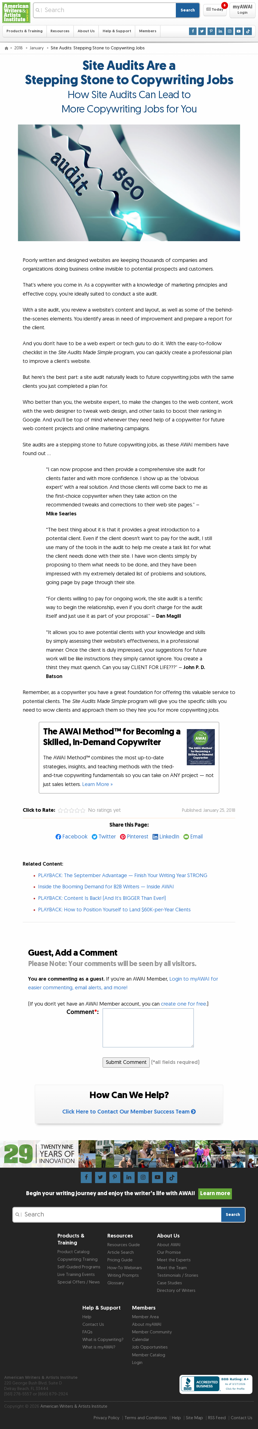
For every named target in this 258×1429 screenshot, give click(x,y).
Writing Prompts (123, 1275)
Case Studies (169, 1283)
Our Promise (169, 1252)
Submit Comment (126, 1062)
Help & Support (117, 31)
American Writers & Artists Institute (73, 1406)
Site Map (194, 1418)
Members (147, 31)
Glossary (115, 1283)
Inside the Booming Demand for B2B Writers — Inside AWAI (106, 886)
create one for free (183, 1004)
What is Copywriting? (102, 1339)
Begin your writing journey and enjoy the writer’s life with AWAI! (129, 1193)
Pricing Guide (120, 1260)
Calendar (140, 1339)
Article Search (120, 1252)
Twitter (107, 836)
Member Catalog (148, 1355)
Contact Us (93, 1324)
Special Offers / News (78, 1282)
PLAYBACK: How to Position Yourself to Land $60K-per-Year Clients (114, 909)
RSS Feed (217, 1418)
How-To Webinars (124, 1268)
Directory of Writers (176, 1290)
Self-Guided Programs (78, 1267)
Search (188, 10)
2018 (19, 48)
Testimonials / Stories (177, 1275)
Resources (60, 31)
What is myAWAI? (98, 1347)
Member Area (145, 1317)
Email (196, 836)
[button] (215, 10)
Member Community (152, 1332)
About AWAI (168, 1245)
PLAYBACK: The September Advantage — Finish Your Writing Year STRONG (122, 875)
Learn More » (97, 784)
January (37, 48)
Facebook (74, 836)
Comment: (82, 1012)
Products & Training (24, 31)
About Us (86, 31)
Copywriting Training (77, 1259)
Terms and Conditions (146, 1418)
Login (137, 1362)
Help (86, 1317)
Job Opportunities (150, 1347)
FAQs (87, 1332)
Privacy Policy (106, 1418)
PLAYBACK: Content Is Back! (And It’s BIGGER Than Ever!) (102, 898)
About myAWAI (146, 1324)
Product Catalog (73, 1252)
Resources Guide (123, 1245)
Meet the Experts (174, 1260)
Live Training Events (76, 1274)
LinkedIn (169, 836)
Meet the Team (172, 1268)
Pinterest (137, 836)
